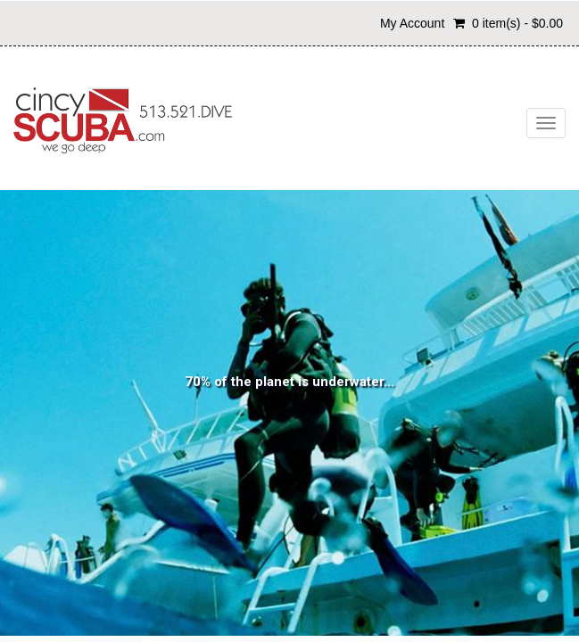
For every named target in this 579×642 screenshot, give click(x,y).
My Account (412, 23)
